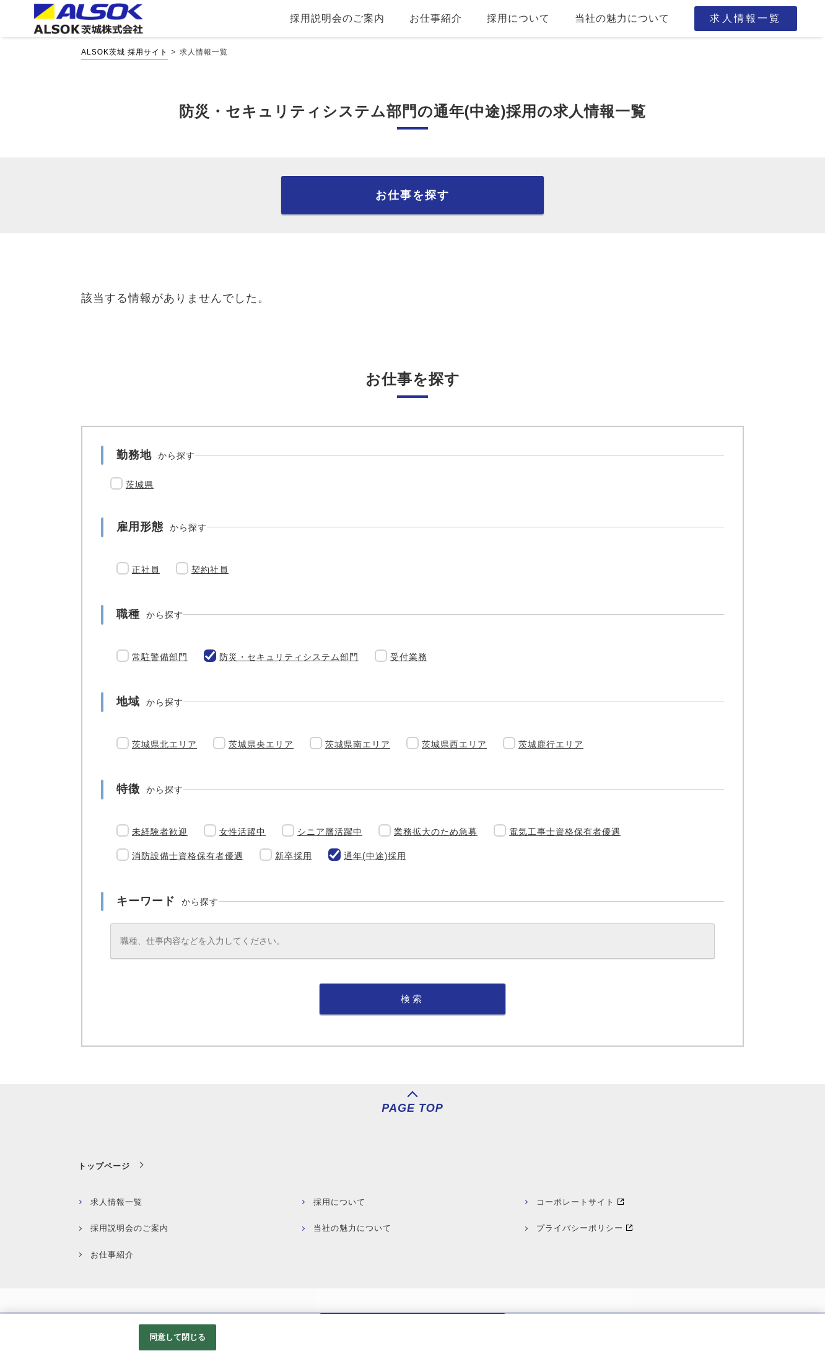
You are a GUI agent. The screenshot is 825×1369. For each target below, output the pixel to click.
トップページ (104, 1166)
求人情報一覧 (116, 1202)
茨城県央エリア (261, 744)
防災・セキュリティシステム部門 (289, 657)
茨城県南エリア (357, 744)
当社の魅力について (352, 1228)
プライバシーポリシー (579, 1228)
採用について (339, 1202)
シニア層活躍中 (329, 832)
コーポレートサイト (575, 1202)
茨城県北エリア (164, 744)
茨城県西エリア (454, 744)
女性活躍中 (242, 832)
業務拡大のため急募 (436, 832)
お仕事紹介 (112, 1254)
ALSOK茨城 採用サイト (124, 52)
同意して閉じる (177, 1337)
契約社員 (210, 569)
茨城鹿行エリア (550, 744)
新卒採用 (293, 856)
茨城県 (140, 485)
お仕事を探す (412, 195)
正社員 (146, 569)
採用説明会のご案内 (129, 1228)
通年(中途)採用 (375, 856)
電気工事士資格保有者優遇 (565, 832)
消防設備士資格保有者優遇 (187, 856)
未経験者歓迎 (160, 832)
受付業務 (408, 657)
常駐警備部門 (160, 657)
